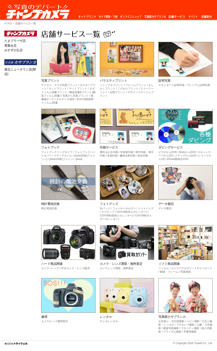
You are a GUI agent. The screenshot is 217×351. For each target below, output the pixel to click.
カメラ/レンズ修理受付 (54, 321)
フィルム (163, 268)
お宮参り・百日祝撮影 (171, 321)
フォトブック (50, 147)
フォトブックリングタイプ (56, 152)
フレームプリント (135, 85)
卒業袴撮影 (190, 331)
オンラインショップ (130, 15)
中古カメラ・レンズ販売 (75, 268)
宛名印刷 (143, 155)
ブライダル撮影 (172, 331)
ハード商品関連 (51, 263)
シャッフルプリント (111, 85)
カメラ (45, 268)
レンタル (106, 316)
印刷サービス (109, 147)
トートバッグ (146, 208)
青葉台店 (10, 45)
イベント (193, 15)
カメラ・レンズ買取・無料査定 (121, 263)
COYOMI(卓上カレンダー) (132, 211)
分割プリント (117, 92)
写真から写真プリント (75, 95)
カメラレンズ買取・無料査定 (117, 268)
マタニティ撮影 (190, 328)
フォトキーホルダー (124, 208)
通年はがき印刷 (109, 152)
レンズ (55, 268)
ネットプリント (88, 15)
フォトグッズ (109, 204)
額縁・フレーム (169, 271)
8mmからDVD (187, 152)
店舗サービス (176, 15)
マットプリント (78, 88)
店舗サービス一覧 (25, 23)
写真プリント (50, 80)
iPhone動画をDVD (177, 159)
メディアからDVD (185, 155)
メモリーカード (203, 268)
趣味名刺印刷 (127, 155)
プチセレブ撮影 (185, 324)
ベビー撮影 (193, 321)
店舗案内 (206, 15)
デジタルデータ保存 (63, 99)
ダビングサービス (170, 147)
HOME (8, 23)
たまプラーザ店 (15, 41)
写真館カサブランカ (155, 15)
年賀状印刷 (126, 152)
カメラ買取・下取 (108, 15)
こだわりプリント (128, 88)
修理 (44, 316)
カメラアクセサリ (181, 268)
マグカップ (107, 211)
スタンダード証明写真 (171, 85)
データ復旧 (166, 204)
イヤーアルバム (63, 155)
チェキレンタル (109, 321)
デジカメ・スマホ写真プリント (59, 85)
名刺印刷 (112, 155)
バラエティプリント (113, 80)
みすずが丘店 (13, 50)
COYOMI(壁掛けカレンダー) (116, 215)
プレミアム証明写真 (198, 85)
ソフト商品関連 (169, 263)
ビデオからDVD (167, 152)
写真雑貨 (185, 271)
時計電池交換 (50, 204)
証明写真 (164, 80)
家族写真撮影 (171, 328)
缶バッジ (105, 208)
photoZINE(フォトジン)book (65, 159)
